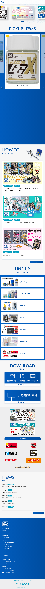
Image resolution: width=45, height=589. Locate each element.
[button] (2, 88)
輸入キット (6, 557)
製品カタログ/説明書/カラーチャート (11, 561)
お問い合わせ (5, 540)
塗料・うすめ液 (6, 544)
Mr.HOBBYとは (5, 528)
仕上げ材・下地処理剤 (8, 546)
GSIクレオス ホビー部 (9, 570)
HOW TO (4, 533)
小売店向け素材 (6, 563)
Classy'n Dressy (7, 555)
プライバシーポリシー (29, 581)
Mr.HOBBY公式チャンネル (10, 572)
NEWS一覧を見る (38, 513)
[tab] (21, 21)
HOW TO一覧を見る (36, 262)
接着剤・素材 (6, 548)
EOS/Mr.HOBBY (8, 568)
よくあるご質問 (5, 537)
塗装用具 (5, 551)
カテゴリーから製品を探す (8, 542)
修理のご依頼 (23, 438)
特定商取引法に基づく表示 (17, 581)
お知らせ (4, 530)
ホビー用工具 (6, 553)
